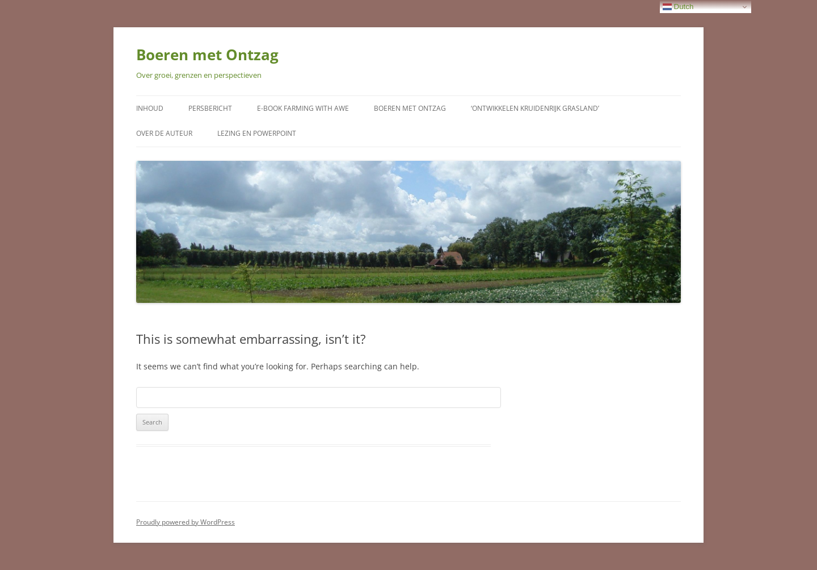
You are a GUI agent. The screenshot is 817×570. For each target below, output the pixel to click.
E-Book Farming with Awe (303, 108)
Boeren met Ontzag (207, 54)
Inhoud (149, 108)
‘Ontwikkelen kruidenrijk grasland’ (535, 108)
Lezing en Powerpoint (256, 133)
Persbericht (210, 108)
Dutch (678, 6)
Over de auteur (164, 133)
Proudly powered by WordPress (185, 522)
